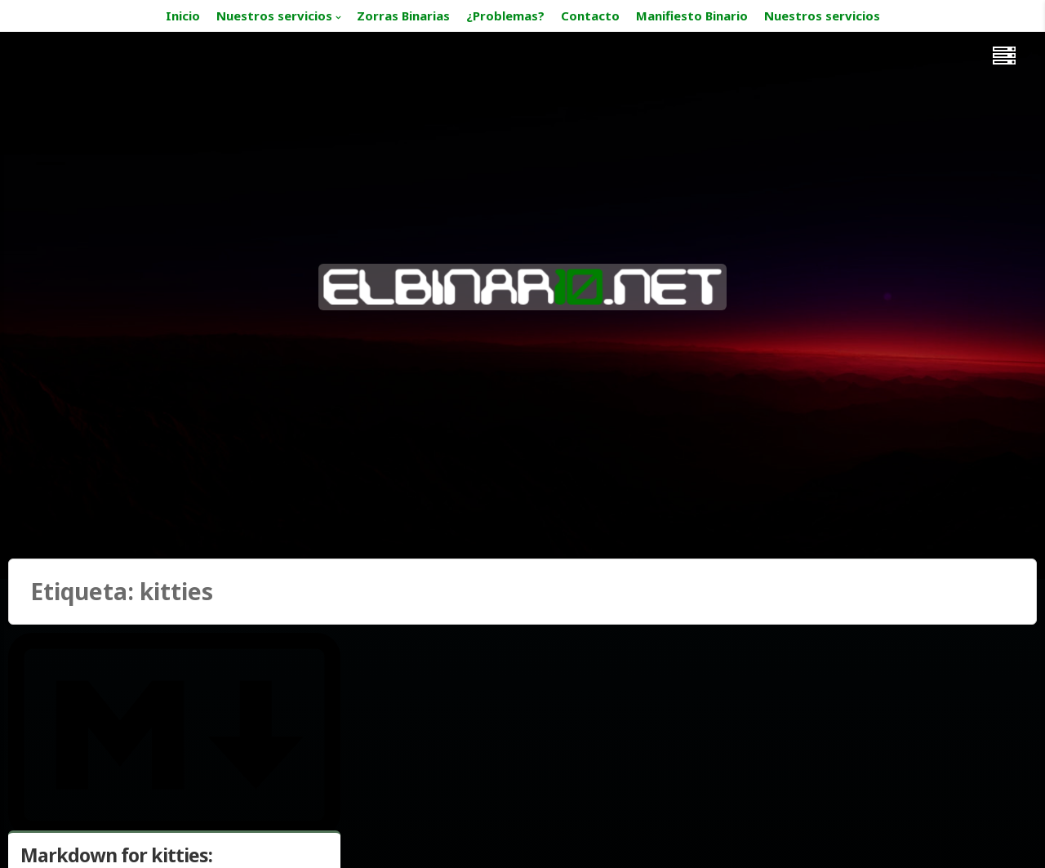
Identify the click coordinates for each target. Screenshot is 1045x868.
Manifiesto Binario (692, 15)
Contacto (590, 15)
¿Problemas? (505, 15)
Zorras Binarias (403, 15)
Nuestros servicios (274, 15)
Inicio (183, 15)
